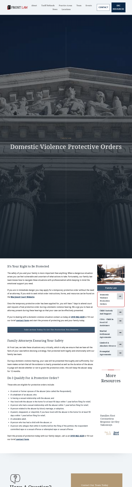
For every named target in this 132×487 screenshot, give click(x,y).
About (34, 5)
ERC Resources (118, 7)
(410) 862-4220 (78, 317)
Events (89, 5)
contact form (22, 320)
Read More (116, 433)
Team (78, 5)
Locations (66, 9)
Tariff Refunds (48, 5)
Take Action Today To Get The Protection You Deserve (51, 330)
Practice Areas (65, 5)
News (55, 9)
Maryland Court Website (22, 297)
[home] (17, 7)
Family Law (111, 288)
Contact (103, 7)
